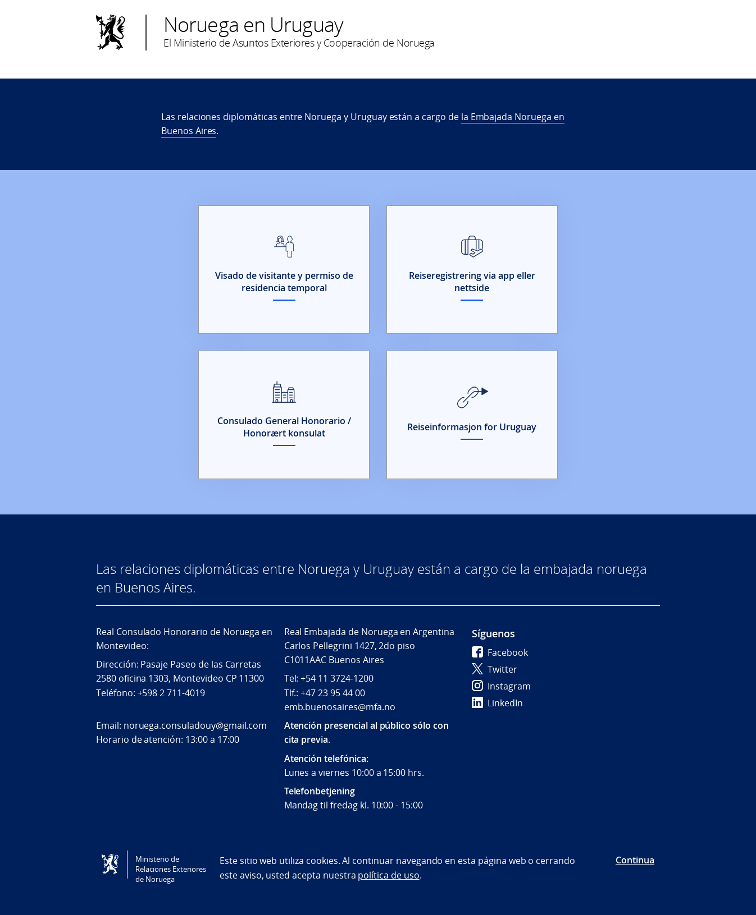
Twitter (494, 669)
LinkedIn (497, 703)
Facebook (500, 652)
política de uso (388, 875)
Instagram (501, 686)
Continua (635, 860)
